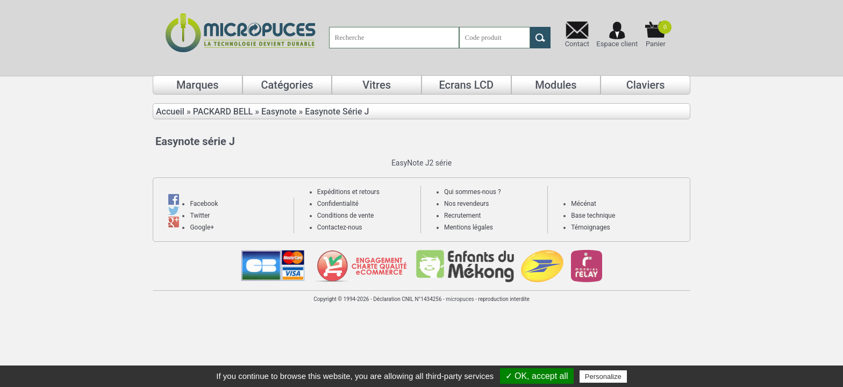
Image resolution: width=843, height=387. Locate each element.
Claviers (645, 84)
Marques (197, 84)
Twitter (200, 215)
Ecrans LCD (466, 84)
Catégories (287, 84)
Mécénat (583, 203)
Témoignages (590, 227)
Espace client (617, 44)
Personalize (603, 376)
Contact (577, 44)
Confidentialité (338, 203)
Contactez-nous (339, 227)
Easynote (279, 111)
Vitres (376, 84)
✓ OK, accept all (536, 376)
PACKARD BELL (223, 111)
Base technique (593, 215)
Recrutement (462, 215)
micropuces (460, 299)
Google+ (202, 227)
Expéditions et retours (348, 192)
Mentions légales (468, 227)
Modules (555, 84)
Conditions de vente (345, 215)
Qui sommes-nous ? (472, 192)
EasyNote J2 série (421, 163)
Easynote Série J (337, 111)
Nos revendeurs (466, 203)
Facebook (204, 203)
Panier (658, 34)
